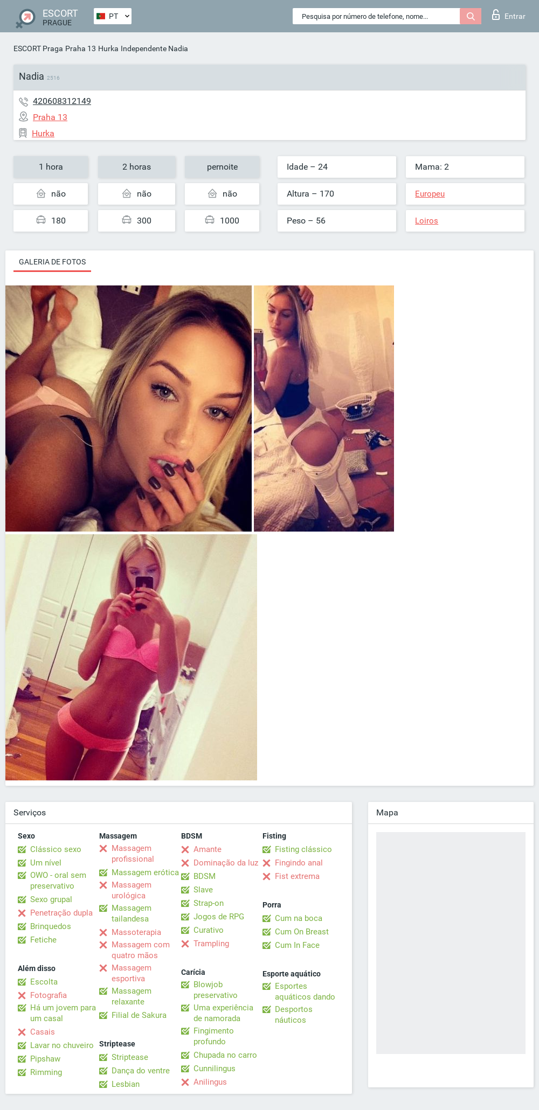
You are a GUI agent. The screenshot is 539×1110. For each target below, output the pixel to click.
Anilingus (210, 1082)
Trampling (211, 943)
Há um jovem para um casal (63, 1013)
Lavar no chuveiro (62, 1045)
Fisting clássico (303, 849)
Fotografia (48, 995)
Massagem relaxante (131, 996)
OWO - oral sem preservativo (58, 880)
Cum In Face (297, 945)
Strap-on (209, 903)
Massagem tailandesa (131, 913)
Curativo (209, 930)
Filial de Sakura (139, 1015)
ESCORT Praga (38, 48)
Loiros (426, 221)
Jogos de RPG (219, 916)
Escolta (44, 982)
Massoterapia (136, 932)
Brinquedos (50, 926)
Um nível (45, 863)
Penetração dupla (61, 913)
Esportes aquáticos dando (305, 991)
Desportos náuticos (294, 1014)
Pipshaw (45, 1059)
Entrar (509, 14)
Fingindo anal (299, 863)
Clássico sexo (55, 849)
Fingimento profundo (214, 1036)
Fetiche (43, 940)
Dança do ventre (141, 1071)
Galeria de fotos (52, 261)
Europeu (430, 194)
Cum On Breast (302, 932)
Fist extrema (297, 876)
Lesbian (126, 1084)
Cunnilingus (215, 1068)
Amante (208, 849)
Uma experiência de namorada (223, 1013)
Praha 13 (80, 48)
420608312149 (62, 101)
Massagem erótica (145, 872)
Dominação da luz (226, 863)
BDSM (205, 876)
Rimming (46, 1072)
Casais (42, 1032)
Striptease (130, 1057)
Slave (203, 890)
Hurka (108, 48)
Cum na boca (298, 918)
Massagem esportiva (131, 973)
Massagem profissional (133, 853)
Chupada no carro (225, 1055)
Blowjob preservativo (216, 990)
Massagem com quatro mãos (141, 950)
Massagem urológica (131, 890)
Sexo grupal (51, 899)
